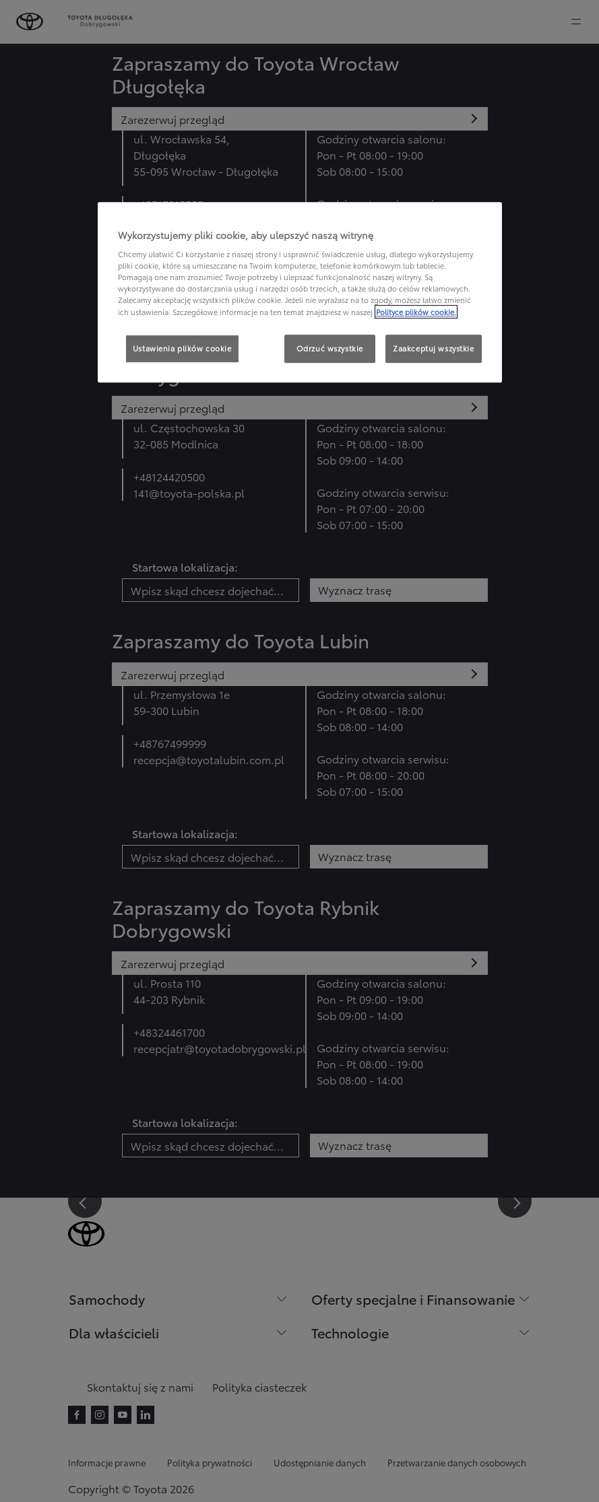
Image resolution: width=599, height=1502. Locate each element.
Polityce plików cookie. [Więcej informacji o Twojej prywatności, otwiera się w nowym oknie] (416, 311)
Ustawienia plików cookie (182, 348)
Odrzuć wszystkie (329, 348)
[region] (300, 292)
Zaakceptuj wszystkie (433, 348)
